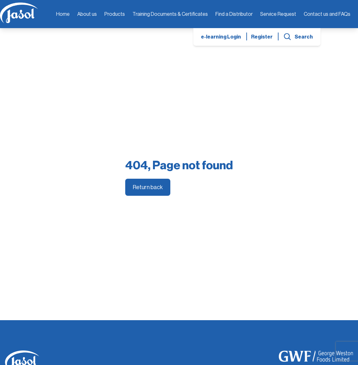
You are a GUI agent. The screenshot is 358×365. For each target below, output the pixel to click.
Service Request (278, 14)
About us (87, 14)
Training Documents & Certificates (170, 14)
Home (63, 14)
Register (262, 36)
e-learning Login (221, 36)
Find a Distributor (234, 14)
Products (114, 14)
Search (304, 36)
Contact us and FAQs (327, 14)
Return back (148, 187)
